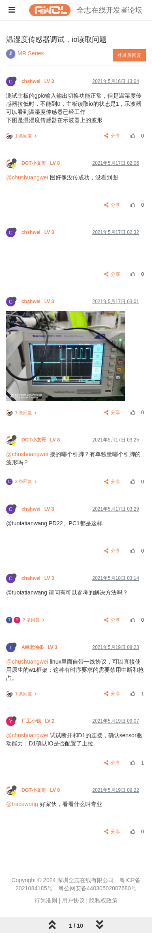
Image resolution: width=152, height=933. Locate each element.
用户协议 (73, 900)
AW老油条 (40, 647)
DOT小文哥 (41, 163)
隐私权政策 (103, 900)
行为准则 (45, 900)
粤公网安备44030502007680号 (97, 888)
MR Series (30, 53)
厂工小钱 (38, 721)
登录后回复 (129, 55)
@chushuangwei (27, 177)
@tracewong (22, 804)
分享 (112, 136)
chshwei (38, 81)
